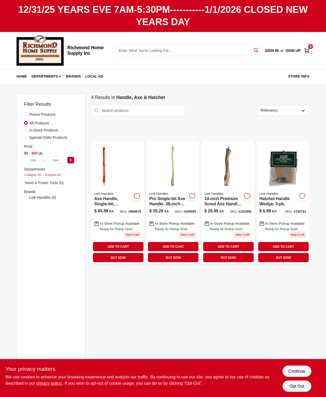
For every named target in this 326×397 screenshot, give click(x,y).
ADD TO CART (118, 247)
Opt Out (296, 386)
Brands (73, 76)
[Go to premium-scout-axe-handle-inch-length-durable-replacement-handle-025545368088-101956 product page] (228, 202)
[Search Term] (188, 50)
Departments (45, 76)
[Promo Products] (26, 114)
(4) (42, 197)
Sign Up (293, 50)
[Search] (256, 50)
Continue (296, 371)
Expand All (52, 175)
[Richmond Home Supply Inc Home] (40, 51)
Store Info (299, 76)
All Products (39, 123)
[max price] (55, 160)
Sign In (272, 50)
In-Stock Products (43, 130)
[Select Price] (70, 160)
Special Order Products (48, 137)
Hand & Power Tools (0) (44, 183)
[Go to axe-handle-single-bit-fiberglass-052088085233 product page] (117, 202)
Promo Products (42, 114)
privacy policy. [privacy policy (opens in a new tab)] (49, 383)
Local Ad (94, 76)
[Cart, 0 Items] (307, 50)
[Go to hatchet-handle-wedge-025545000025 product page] (283, 202)
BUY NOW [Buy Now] (118, 258)
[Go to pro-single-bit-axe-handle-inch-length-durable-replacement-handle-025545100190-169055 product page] (172, 202)
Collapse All (32, 175)
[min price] (33, 160)
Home (21, 76)
